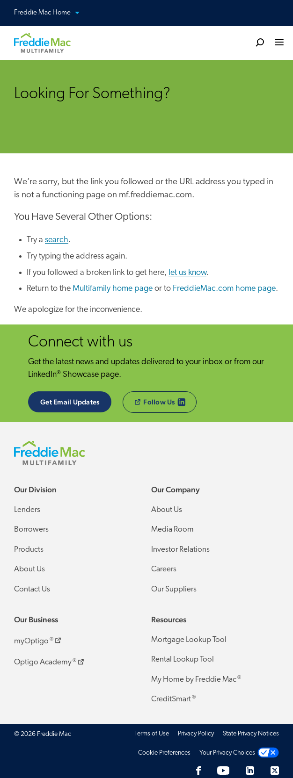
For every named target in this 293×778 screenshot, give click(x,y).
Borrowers (31, 529)
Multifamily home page (113, 288)
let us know (187, 272)
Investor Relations (180, 550)
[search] (260, 42)
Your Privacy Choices (227, 752)
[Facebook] (198, 770)
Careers (163, 569)
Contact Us (32, 589)
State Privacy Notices (251, 733)
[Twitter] (275, 770)
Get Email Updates (69, 402)
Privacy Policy (196, 733)
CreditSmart (173, 699)
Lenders (27, 510)
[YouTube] (223, 770)
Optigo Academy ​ (50, 660)
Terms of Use (151, 733)
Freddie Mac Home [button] (52, 13)
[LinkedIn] (250, 770)
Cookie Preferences (164, 752)
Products (29, 550)
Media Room (172, 529)
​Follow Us (166, 402)
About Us (29, 569)
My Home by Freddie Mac (196, 679)
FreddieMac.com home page (224, 288)
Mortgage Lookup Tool (189, 640)
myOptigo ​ (38, 639)
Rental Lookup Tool (182, 659)
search (56, 240)
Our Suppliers (174, 589)
